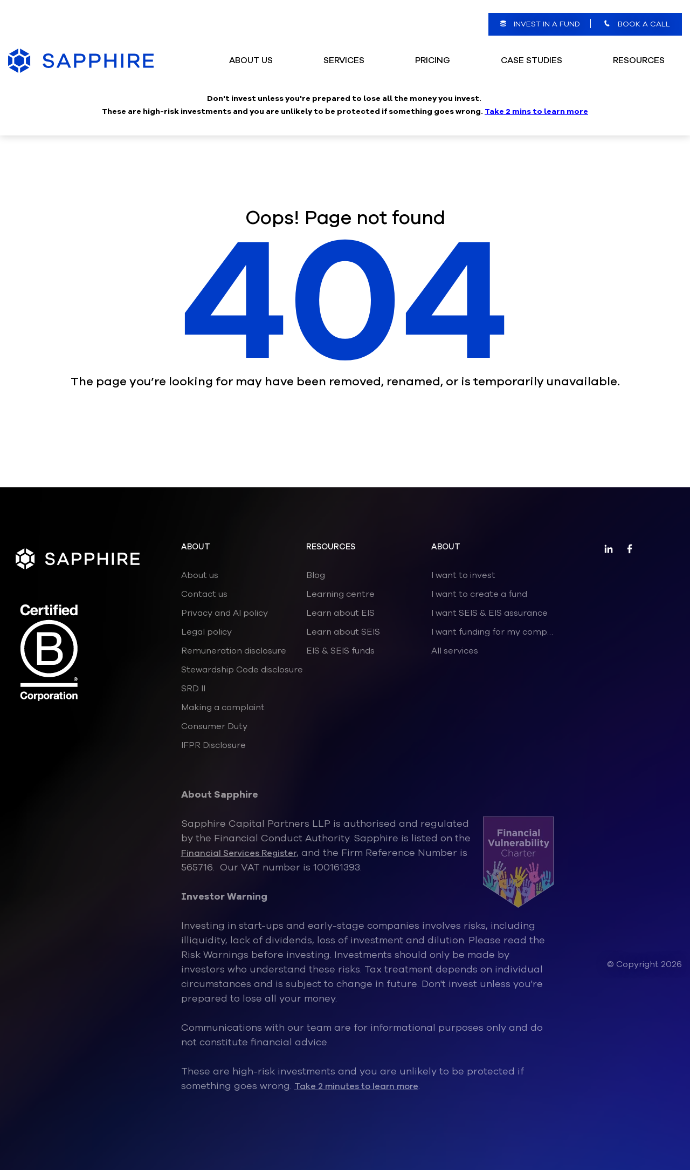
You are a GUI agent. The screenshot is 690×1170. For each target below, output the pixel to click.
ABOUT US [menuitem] (251, 47)
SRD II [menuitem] (193, 689)
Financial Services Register (238, 853)
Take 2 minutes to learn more (356, 1086)
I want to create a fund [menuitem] (479, 594)
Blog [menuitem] (315, 575)
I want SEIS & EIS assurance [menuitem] (489, 613)
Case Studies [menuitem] (531, 47)
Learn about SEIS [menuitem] (343, 632)
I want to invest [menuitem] (463, 575)
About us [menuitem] (199, 575)
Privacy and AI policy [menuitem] (224, 613)
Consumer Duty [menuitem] (214, 726)
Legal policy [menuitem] (206, 632)
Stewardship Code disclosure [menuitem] (242, 670)
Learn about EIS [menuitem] (340, 613)
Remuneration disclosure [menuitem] (233, 651)
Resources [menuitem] (639, 47)
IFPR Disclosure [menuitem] (213, 745)
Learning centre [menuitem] (340, 594)
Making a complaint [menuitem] (223, 707)
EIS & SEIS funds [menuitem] (340, 651)
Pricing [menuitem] (432, 47)
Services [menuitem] (343, 47)
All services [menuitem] (454, 651)
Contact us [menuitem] (204, 594)
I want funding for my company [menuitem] (493, 632)
